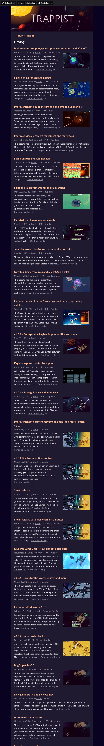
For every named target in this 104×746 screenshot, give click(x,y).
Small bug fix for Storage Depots (32, 77)
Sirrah (37, 52)
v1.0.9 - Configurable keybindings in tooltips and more (45, 334)
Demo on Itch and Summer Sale (32, 158)
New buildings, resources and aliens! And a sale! (41, 271)
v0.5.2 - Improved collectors (30, 636)
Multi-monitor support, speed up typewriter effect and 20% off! (50, 48)
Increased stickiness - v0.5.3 (30, 607)
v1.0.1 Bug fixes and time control (33, 458)
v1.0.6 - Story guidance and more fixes (36, 392)
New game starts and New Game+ (33, 694)
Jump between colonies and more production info (43, 249)
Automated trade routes (28, 717)
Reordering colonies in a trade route (34, 220)
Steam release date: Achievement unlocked (39, 519)
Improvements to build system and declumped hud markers (48, 106)
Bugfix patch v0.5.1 (25, 665)
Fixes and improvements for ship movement (39, 187)
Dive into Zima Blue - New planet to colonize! (40, 548)
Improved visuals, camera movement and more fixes (44, 135)
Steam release (22, 490)
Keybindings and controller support (34, 363)
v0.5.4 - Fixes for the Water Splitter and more (40, 577)
